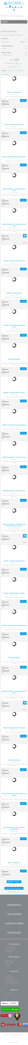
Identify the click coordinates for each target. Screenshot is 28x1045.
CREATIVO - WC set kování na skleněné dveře (14, 425)
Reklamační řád (9, 951)
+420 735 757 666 (14, 914)
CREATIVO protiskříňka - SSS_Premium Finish (14, 457)
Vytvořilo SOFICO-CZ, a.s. (14, 1042)
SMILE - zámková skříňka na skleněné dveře (14, 156)
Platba (7, 966)
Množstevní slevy (10, 976)
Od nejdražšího (5, 74)
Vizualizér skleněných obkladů (13, 982)
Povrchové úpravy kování (12, 980)
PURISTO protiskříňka (14, 657)
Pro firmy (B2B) (9, 978)
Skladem (5, 48)
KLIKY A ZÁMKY (4, 16)
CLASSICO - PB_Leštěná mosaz (14, 293)
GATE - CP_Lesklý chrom (14, 862)
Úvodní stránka (5, 15)
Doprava (8, 964)
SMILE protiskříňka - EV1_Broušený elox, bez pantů (14, 224)
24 (16, 63)
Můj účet (8, 993)
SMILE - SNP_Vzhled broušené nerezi (14, 124)
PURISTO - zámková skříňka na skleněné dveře (14, 625)
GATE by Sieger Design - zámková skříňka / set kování (14, 794)
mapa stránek (7, 1034)
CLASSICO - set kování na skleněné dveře (14, 260)
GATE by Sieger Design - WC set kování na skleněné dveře (14, 828)
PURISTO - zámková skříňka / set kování (14, 593)
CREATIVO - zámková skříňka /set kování (14, 392)
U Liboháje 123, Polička (14, 923)
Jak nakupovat (9, 960)
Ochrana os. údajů (10, 949)
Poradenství (9, 974)
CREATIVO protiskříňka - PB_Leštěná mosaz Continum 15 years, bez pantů (14, 525)
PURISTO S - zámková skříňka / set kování (14, 728)
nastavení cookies (14, 1036)
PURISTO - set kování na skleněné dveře (14, 561)
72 (21, 63)
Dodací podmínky (10, 962)
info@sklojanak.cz (14, 904)
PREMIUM (11, 16)
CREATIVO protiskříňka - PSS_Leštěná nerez (14, 490)
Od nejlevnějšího (19, 70)
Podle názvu (10, 70)
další (19, 67)
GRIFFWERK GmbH (7, 55)
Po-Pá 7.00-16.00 (14, 932)
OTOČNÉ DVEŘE (18, 15)
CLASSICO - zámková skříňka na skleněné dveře (14, 326)
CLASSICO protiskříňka (14, 359)
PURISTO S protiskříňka (14, 760)
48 (18, 63)
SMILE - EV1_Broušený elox (14, 92)
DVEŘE (11, 15)
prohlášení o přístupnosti (17, 1034)
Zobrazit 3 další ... (14, 882)
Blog (7, 984)
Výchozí (3, 70)
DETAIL (23, 100)
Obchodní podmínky (11, 947)
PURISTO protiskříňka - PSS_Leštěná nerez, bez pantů (14, 692)
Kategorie (14, 22)
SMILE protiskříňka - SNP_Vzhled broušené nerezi (14, 189)
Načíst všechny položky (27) (14, 888)
